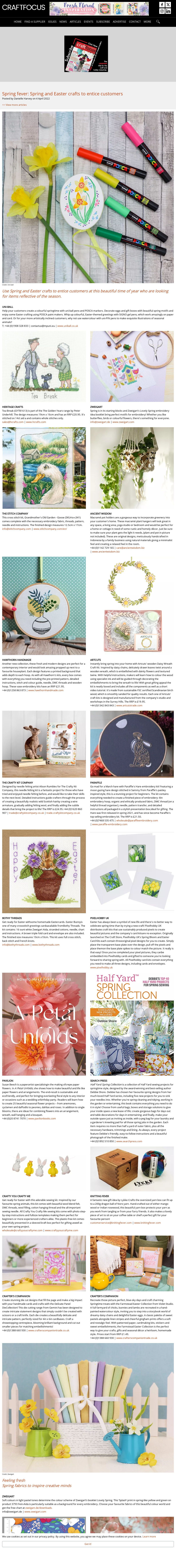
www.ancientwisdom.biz (106, 551)
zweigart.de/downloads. (38, 1507)
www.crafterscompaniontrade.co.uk (48, 1330)
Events (88, 21)
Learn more (149, 1536)
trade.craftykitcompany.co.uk (63, 813)
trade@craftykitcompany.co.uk (26, 813)
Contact (135, 21)
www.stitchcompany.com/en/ (50, 528)
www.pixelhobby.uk (101, 967)
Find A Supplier (34, 21)
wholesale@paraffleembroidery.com (137, 820)
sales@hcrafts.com (13, 422)
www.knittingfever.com (147, 1222)
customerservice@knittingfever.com (111, 1222)
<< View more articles (14, 104)
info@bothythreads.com (16, 944)
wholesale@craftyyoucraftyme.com (22, 1230)
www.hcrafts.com (36, 422)
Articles (75, 21)
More (147, 21)
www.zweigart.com (123, 422)
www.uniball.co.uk (67, 325)
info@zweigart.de (100, 422)
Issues (52, 21)
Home (18, 21)
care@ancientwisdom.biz (130, 547)
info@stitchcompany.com (16, 528)
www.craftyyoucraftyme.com (61, 1230)
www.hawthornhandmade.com (45, 690)
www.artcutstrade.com (129, 705)
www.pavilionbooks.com (42, 1118)
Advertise (119, 21)
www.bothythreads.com (46, 944)
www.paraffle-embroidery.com (109, 824)
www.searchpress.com (129, 1141)
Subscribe (103, 21)
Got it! (88, 1544)
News (63, 21)
